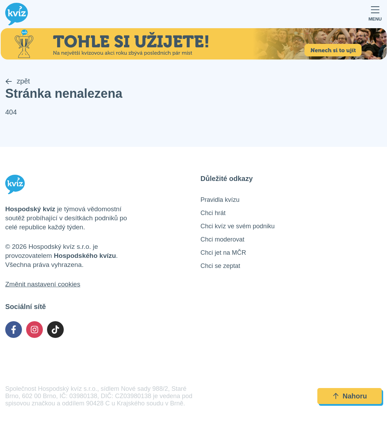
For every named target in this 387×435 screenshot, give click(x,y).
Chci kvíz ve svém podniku (238, 226)
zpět (17, 81)
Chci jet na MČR (223, 252)
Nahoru (349, 396)
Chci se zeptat (220, 265)
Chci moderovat (223, 239)
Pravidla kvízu (220, 199)
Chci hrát (213, 212)
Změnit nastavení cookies (42, 284)
